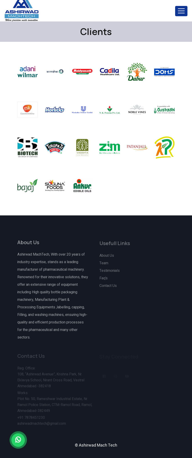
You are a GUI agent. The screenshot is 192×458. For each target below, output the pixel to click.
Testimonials (109, 272)
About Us (106, 257)
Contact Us (108, 287)
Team (103, 264)
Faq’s (103, 280)
